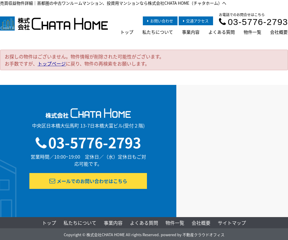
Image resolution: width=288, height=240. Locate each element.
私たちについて (157, 32)
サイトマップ (232, 222)
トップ (126, 32)
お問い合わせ (160, 21)
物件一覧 (252, 32)
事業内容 (191, 32)
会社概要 (279, 32)
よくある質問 (221, 32)
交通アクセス (196, 21)
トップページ (52, 63)
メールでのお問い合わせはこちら (88, 180)
